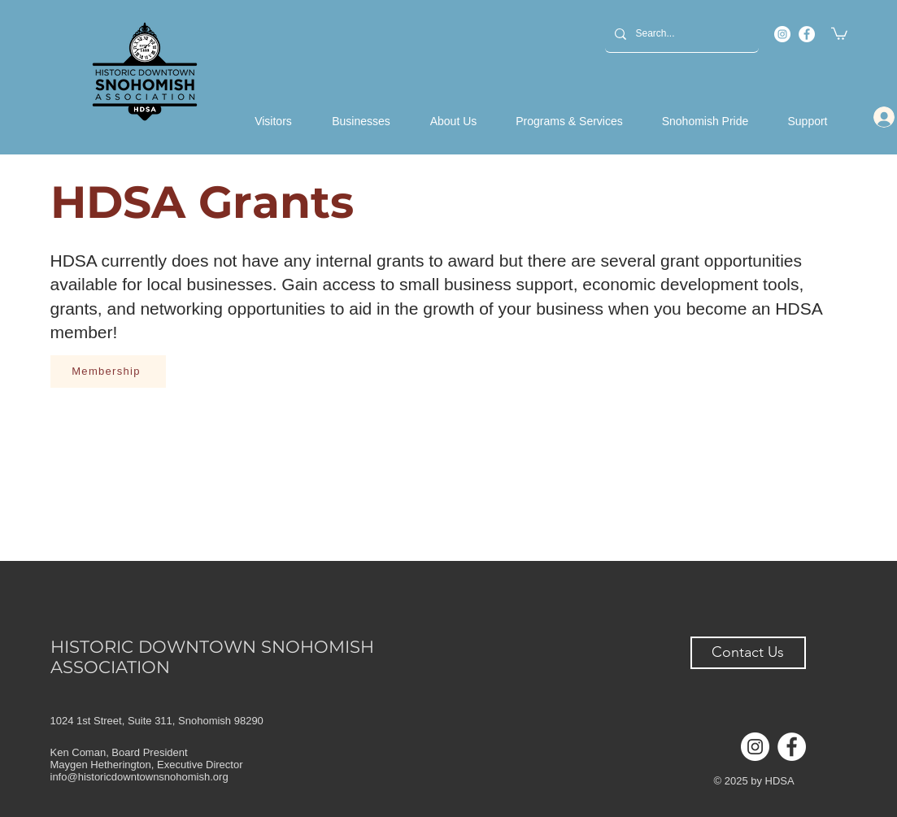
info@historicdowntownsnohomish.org (139, 777)
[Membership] (108, 371)
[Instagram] (782, 34)
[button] (839, 33)
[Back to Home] (145, 71)
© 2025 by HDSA (754, 781)
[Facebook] (807, 34)
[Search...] (680, 33)
